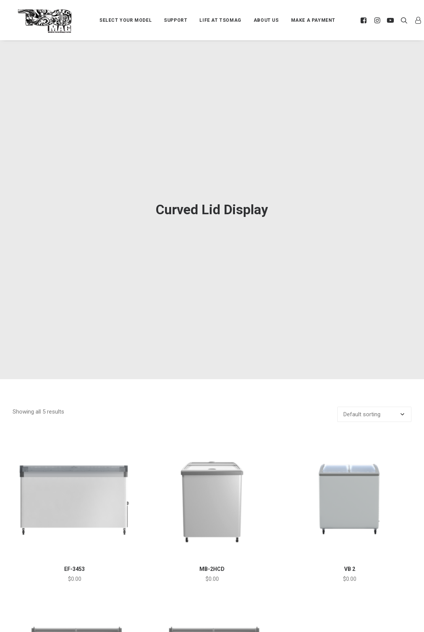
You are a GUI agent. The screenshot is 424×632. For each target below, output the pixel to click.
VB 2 (349, 523)
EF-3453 (74, 523)
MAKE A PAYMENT (313, 20)
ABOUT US (266, 20)
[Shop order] (374, 369)
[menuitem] (125, 20)
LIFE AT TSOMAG (220, 20)
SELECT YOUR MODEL (125, 20)
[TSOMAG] (45, 21)
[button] (364, 20)
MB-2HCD (212, 523)
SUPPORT (175, 20)
